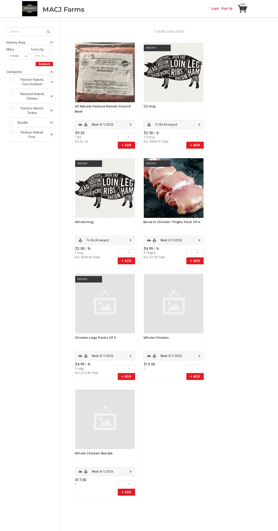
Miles (10, 49)
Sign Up (226, 8)
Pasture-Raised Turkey (32, 111)
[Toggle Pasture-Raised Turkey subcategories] (31, 110)
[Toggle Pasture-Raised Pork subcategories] (31, 134)
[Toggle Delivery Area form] (30, 42)
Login (215, 8)
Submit (44, 64)
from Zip (37, 49)
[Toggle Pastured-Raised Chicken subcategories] (31, 96)
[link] (105, 124)
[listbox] (17, 56)
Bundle (23, 122)
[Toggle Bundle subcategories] (31, 122)
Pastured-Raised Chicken (32, 96)
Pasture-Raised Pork (32, 135)
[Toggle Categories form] (30, 71)
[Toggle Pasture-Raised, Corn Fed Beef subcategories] (31, 82)
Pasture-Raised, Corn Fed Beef (32, 82)
